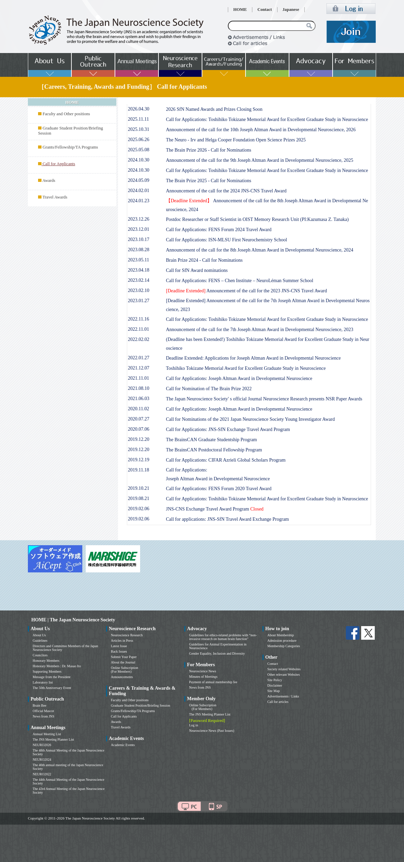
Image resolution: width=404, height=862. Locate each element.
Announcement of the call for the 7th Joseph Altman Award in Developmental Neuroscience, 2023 (259, 329)
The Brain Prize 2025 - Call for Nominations (208, 180)
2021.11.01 (138, 378)
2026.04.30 (138, 108)
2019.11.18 (138, 469)
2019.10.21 (138, 488)
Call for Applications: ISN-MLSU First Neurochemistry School (226, 239)
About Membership (280, 635)
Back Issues (119, 651)
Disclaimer (274, 685)
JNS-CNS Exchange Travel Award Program (215, 509)
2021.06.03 (138, 398)
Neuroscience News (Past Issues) (211, 730)
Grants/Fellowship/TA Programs (70, 147)
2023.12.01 (138, 229)
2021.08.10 (138, 388)
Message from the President (51, 677)
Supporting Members (47, 671)
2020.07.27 (138, 418)
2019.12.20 (138, 439)
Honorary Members (46, 660)
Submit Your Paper (124, 657)
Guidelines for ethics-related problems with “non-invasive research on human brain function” (223, 637)
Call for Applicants (124, 716)
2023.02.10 (138, 290)
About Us (39, 635)
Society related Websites (284, 669)
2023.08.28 (138, 249)
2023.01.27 (138, 300)
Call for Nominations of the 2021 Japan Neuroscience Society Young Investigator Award (250, 419)
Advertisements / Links (283, 696)
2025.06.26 (138, 139)
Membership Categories (283, 646)
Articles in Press (122, 640)
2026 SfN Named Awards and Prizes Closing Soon (214, 109)
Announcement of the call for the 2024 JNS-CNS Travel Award (226, 190)
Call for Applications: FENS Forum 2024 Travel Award (218, 229)
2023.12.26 (138, 219)
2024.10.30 (138, 159)
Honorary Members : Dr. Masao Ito (57, 666)
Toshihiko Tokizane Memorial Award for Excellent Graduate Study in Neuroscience (246, 368)
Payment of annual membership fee (213, 682)
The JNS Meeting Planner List (53, 739)
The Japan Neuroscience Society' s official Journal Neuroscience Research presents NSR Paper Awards (264, 398)
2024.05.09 (138, 180)
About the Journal (123, 662)
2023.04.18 (138, 270)
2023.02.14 (138, 280)
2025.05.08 (138, 149)
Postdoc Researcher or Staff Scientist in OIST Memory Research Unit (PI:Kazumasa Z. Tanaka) (257, 219)
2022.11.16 (138, 319)
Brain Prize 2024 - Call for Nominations (204, 260)
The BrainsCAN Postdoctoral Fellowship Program (214, 449)
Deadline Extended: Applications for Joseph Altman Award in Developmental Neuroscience (253, 358)
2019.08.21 (138, 498)
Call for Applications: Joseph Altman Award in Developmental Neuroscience (239, 378)
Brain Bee (39, 705)
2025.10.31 (138, 129)
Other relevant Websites (283, 674)
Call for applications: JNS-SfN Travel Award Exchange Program (227, 519)
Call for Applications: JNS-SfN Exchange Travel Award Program (228, 429)
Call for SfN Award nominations (197, 270)
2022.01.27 (138, 357)
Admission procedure (282, 640)
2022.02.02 (138, 339)
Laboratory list (43, 682)
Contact (264, 9)
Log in (193, 725)
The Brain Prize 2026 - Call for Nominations (208, 150)
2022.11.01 (138, 329)
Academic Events (123, 745)
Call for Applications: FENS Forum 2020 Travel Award (218, 488)
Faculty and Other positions (66, 113)
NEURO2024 (42, 759)
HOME (240, 9)
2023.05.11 (138, 259)
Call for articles (277, 702)
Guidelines (40, 640)
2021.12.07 (138, 367)
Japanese (291, 9)
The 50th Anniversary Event (52, 688)
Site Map (273, 691)
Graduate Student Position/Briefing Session (140, 705)
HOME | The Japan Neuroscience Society (73, 619)
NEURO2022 (42, 774)
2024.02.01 (138, 190)
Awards (48, 180)
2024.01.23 (138, 200)
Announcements (122, 677)
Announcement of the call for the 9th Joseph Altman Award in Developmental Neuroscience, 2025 (259, 160)
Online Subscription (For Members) (124, 669)
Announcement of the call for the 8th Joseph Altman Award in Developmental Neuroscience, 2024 (259, 250)
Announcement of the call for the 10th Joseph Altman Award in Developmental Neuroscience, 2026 (261, 129)
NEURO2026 (42, 745)
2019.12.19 (138, 459)
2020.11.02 (138, 408)
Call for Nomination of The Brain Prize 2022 (209, 388)
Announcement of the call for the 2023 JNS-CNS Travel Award (246, 290)
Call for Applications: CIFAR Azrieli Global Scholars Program (226, 460)
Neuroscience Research (127, 635)
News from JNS (43, 716)
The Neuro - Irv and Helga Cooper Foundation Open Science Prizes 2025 (236, 139)
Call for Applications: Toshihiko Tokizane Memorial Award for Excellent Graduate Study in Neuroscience (267, 119)
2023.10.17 (138, 239)
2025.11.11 (138, 119)
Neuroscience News (202, 671)
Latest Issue (119, 646)
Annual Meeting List (47, 734)
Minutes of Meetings (203, 676)
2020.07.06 (138, 429)
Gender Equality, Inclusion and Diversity (217, 653)
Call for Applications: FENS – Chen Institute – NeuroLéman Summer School (239, 280)
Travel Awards (55, 197)
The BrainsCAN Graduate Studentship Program (211, 439)
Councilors (40, 655)
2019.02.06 (138, 508)
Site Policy (274, 680)
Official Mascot (43, 711)
